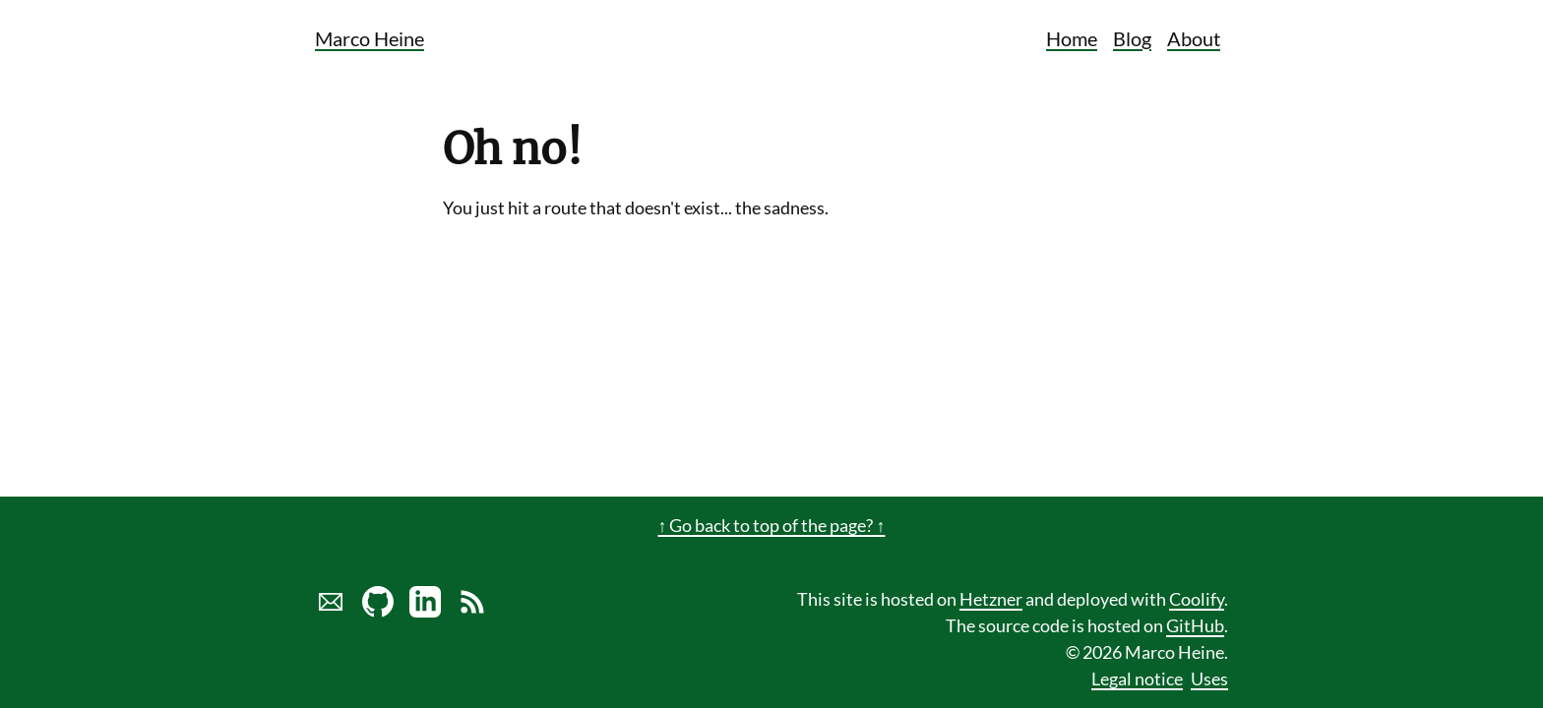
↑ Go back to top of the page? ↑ (772, 525)
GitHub (1195, 625)
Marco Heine (369, 38)
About (1193, 38)
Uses (1209, 678)
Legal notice (1137, 678)
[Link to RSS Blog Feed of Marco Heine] (472, 610)
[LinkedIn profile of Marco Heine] (425, 610)
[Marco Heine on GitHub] (378, 610)
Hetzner (990, 599)
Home (1071, 38)
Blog (1132, 38)
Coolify (1196, 599)
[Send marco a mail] (330, 610)
